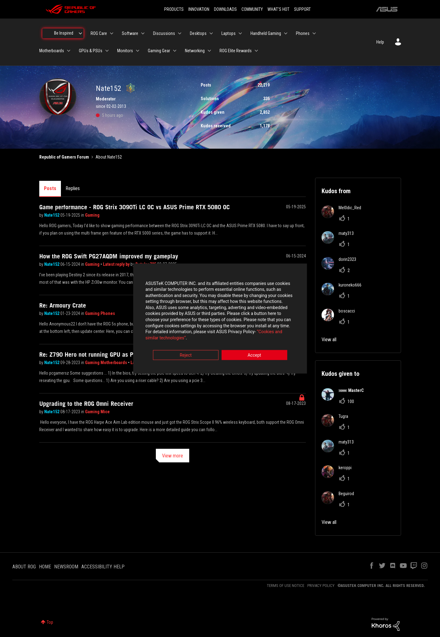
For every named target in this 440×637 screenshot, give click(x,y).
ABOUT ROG (24, 567)
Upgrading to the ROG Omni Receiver (86, 403)
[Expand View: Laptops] (240, 33)
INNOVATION (198, 9)
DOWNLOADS (225, 9)
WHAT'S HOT (278, 9)
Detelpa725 (146, 264)
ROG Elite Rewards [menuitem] (236, 50)
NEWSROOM (66, 567)
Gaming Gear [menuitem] (159, 50)
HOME (45, 567)
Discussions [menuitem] (164, 33)
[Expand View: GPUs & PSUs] (107, 50)
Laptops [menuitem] (228, 33)
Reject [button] (186, 352)
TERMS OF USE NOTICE (285, 585)
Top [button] (50, 622)
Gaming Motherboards (106, 362)
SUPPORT (302, 9)
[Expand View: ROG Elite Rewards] (256, 50)
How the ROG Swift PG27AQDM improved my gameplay (108, 256)
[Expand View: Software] (143, 33)
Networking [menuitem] (195, 50)
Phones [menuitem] (303, 33)
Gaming (92, 215)
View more (172, 456)
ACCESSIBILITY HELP (103, 567)
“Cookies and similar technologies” (179, 335)
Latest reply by (116, 264)
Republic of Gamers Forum (64, 157)
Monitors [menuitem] (125, 50)
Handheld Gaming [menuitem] (265, 33)
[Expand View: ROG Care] (112, 33)
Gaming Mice (97, 411)
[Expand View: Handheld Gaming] (286, 33)
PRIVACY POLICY (321, 585)
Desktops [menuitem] (198, 33)
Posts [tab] (50, 188)
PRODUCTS (174, 9)
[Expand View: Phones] (314, 33)
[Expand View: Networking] (209, 50)
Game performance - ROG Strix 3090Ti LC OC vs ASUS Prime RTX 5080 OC (134, 207)
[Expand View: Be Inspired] (80, 33)
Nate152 (52, 215)
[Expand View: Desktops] (211, 33)
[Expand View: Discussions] (180, 33)
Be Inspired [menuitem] (63, 33)
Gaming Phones (100, 313)
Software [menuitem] (130, 33)
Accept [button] (254, 352)
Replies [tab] (73, 188)
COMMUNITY (252, 9)
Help (380, 42)
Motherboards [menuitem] (51, 50)
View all (329, 339)
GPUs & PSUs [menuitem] (90, 50)
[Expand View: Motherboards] (69, 50)
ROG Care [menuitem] (99, 33)
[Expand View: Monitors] (138, 50)
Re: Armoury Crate (62, 305)
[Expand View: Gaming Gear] (175, 50)
